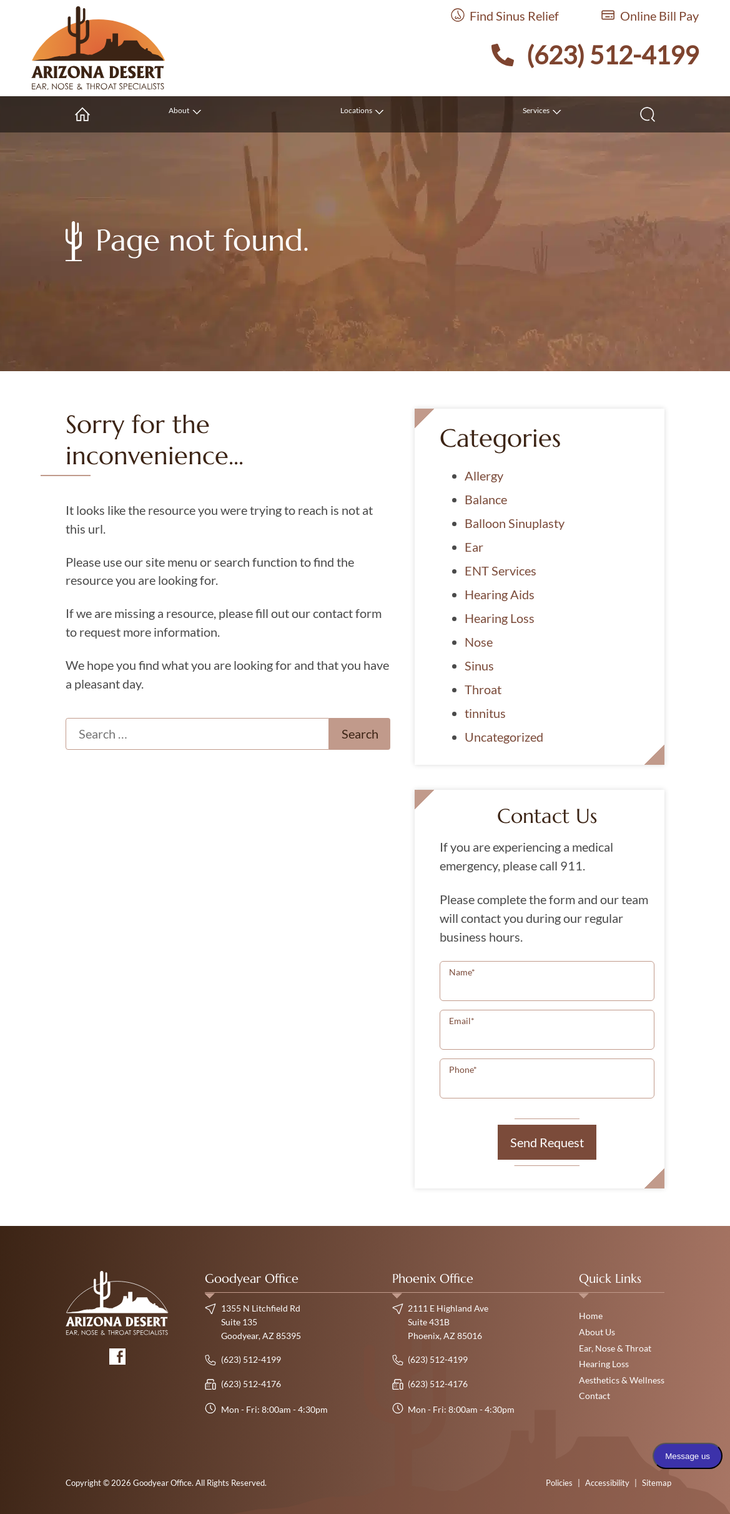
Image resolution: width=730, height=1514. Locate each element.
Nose (479, 641)
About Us (597, 1332)
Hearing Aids (500, 594)
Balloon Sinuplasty (515, 522)
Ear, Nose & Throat (615, 1348)
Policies (559, 1483)
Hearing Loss (500, 617)
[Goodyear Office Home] (98, 48)
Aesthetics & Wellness (621, 1380)
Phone (463, 1069)
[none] (183, 114)
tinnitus (485, 712)
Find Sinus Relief (505, 15)
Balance (486, 499)
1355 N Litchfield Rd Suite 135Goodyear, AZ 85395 (253, 1321)
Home (591, 1315)
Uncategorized (504, 736)
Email (462, 1020)
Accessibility (607, 1483)
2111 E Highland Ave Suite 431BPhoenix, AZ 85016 (440, 1321)
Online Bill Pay (650, 15)
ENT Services (500, 570)
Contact (594, 1395)
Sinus (479, 665)
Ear (474, 546)
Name (462, 972)
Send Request (547, 1142)
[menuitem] (82, 114)
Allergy (484, 475)
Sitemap (656, 1483)
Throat (483, 689)
